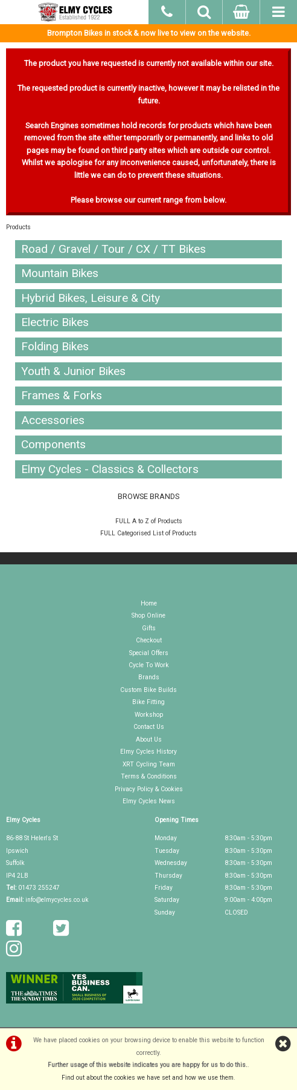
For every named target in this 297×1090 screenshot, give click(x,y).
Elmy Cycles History (148, 751)
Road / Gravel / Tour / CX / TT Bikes (113, 249)
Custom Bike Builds (148, 690)
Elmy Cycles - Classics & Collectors (110, 469)
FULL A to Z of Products (148, 521)
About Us (149, 739)
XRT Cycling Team (149, 764)
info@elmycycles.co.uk (57, 900)
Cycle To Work (149, 665)
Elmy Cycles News (149, 801)
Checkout (149, 640)
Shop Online (148, 615)
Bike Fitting (148, 702)
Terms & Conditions (149, 776)
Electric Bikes (55, 322)
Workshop (149, 715)
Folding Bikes (55, 346)
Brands (148, 677)
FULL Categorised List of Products (148, 533)
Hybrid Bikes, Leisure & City (90, 298)
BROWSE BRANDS (148, 496)
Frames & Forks (61, 395)
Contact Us (148, 727)
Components (53, 444)
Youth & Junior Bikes (73, 371)
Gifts (149, 628)
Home (149, 603)
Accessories (53, 420)
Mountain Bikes (59, 273)
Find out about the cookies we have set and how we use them (148, 1078)
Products (18, 227)
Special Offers (148, 653)
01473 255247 (39, 888)
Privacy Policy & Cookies (149, 789)
